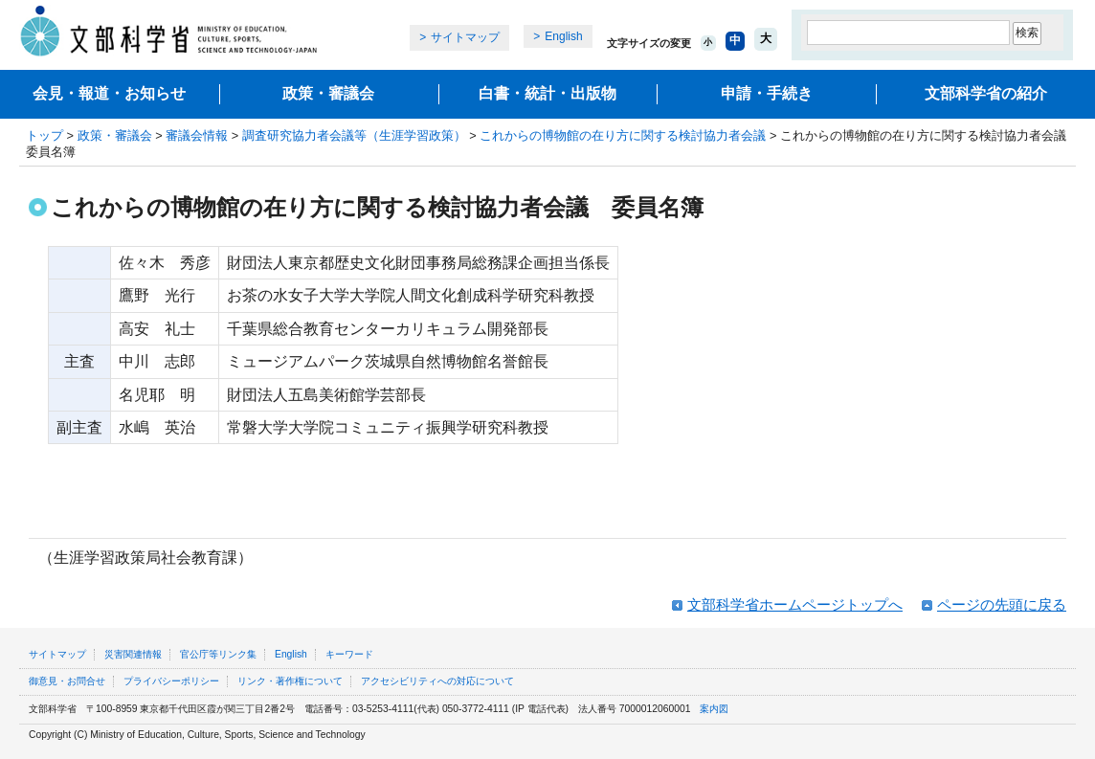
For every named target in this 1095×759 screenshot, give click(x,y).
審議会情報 (197, 135)
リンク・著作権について (290, 681)
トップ (44, 135)
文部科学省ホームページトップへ (795, 604)
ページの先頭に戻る (1001, 604)
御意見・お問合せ (67, 681)
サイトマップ (465, 37)
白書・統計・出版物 (547, 93)
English (563, 36)
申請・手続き (767, 93)
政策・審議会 (328, 93)
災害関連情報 (133, 654)
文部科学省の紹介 (986, 93)
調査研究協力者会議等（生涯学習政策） (354, 135)
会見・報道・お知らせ (109, 93)
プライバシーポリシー (171, 681)
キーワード (349, 654)
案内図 (714, 708)
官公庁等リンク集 (218, 654)
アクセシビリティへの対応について (437, 681)
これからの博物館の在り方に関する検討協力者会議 (623, 135)
